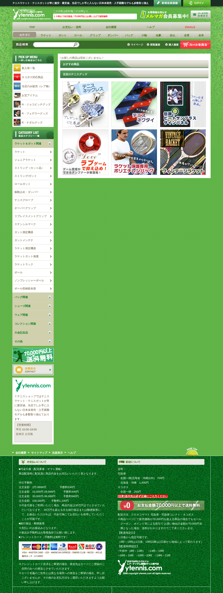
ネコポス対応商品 (32, 77)
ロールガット (22, 184)
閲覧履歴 (154, 45)
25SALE (190, 27)
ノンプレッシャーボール (29, 280)
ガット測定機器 (23, 232)
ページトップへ (192, 451)
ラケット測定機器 (25, 248)
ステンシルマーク (25, 224)
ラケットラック (23, 264)
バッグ (129, 35)
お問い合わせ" (201, 14)
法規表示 (57, 452)
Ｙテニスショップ (32, 14)
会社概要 (111, 27)
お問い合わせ (33, 370)
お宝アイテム (30, 95)
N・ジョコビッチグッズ (36, 104)
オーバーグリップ (25, 208)
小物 (144, 35)
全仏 (172, 35)
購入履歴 (171, 45)
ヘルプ (151, 27)
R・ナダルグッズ (32, 122)
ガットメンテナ (23, 240)
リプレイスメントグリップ (30, 216)
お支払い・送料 (71, 27)
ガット (62, 35)
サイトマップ (39, 452)
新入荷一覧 (28, 68)
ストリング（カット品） (29, 167)
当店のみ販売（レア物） (36, 86)
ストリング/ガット (25, 175)
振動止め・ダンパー (26, 192)
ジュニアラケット (25, 159)
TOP (32, 27)
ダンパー (112, 35)
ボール (18, 272)
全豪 (158, 35)
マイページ (135, 45)
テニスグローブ (23, 200)
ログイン (197, 3)
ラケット (45, 35)
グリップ (95, 35)
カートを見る (195, 45)
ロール (78, 35)
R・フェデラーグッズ (35, 113)
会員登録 (167, 3)
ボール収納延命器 (25, 288)
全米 (201, 35)
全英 (186, 35)
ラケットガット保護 (26, 256)
